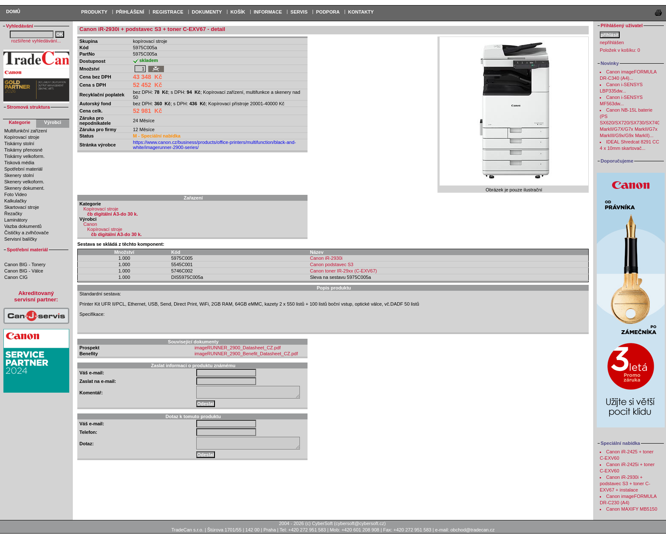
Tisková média (19, 162)
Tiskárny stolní (19, 143)
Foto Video (15, 194)
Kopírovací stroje (22, 137)
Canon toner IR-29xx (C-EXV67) (343, 270)
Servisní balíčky (20, 239)
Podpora (328, 11)
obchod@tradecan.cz (472, 529)
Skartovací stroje (21, 207)
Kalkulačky (15, 200)
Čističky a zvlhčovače (26, 232)
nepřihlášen (612, 42)
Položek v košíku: (620, 50)
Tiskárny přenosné (23, 149)
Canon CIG (16, 277)
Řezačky (13, 213)
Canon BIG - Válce (23, 270)
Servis (299, 11)
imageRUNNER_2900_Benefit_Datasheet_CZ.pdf (246, 353)
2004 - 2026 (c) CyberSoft (306, 523)
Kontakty (361, 11)
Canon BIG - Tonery (24, 264)
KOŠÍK (237, 11)
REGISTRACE (167, 11)
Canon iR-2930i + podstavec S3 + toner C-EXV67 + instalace (625, 483)
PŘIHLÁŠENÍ (130, 11)
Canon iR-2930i (326, 258)
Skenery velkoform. (24, 181)
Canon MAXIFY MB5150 (631, 509)
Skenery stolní (19, 175)
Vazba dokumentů (23, 226)
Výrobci (52, 122)
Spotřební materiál (23, 168)
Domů (13, 11)
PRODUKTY (94, 11)
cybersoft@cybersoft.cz (360, 523)
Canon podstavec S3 (331, 264)
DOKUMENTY (207, 11)
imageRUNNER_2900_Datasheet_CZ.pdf (238, 347)
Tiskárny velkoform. (24, 156)
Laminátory (15, 219)
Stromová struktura (28, 107)
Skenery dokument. (24, 188)
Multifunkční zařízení (25, 130)
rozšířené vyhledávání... (36, 40)
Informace (268, 11)
